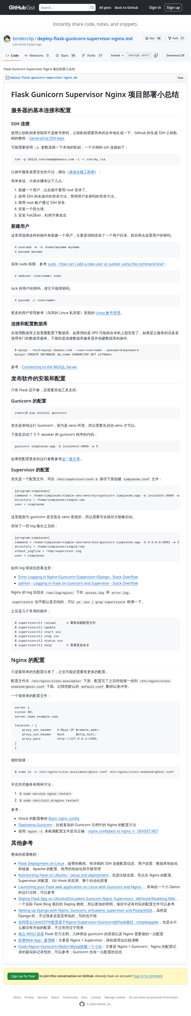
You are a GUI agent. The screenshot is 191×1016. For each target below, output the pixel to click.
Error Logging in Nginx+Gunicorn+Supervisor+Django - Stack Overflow (78, 576)
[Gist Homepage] (22, 7)
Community (70, 997)
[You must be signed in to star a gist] (153, 38)
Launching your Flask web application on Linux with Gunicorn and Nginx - (80, 886)
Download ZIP (175, 55)
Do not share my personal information (153, 997)
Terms (17, 997)
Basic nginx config (63, 818)
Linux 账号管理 (108, 312)
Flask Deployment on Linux (41, 863)
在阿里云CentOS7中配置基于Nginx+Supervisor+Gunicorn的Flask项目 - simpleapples (88, 922)
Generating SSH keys (46, 138)
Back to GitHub (126, 7)
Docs (84, 997)
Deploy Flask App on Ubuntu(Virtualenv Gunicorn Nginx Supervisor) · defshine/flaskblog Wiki (96, 898)
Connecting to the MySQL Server (49, 366)
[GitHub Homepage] (82, 1004)
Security (42, 997)
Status (55, 997)
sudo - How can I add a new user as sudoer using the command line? (106, 263)
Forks (92, 55)
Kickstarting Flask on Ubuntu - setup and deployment (63, 875)
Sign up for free (23, 976)
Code (12, 55)
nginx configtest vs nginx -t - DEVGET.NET (123, 831)
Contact (96, 997)
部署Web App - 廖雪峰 (36, 940)
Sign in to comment (148, 976)
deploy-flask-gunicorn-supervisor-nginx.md (85, 38)
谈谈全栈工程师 (81, 171)
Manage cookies (115, 997)
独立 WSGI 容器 (31, 933)
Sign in (155, 7)
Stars (66, 55)
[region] (95, 522)
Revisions (37, 55)
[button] (156, 55)
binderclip (23, 38)
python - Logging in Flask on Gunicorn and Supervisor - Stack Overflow (78, 583)
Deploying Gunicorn (35, 824)
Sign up (173, 7)
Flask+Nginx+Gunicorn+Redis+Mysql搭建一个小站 (60, 946)
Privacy (29, 997)
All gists (105, 7)
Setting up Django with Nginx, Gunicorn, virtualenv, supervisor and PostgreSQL (85, 910)
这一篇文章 (71, 458)
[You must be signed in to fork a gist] (176, 38)
